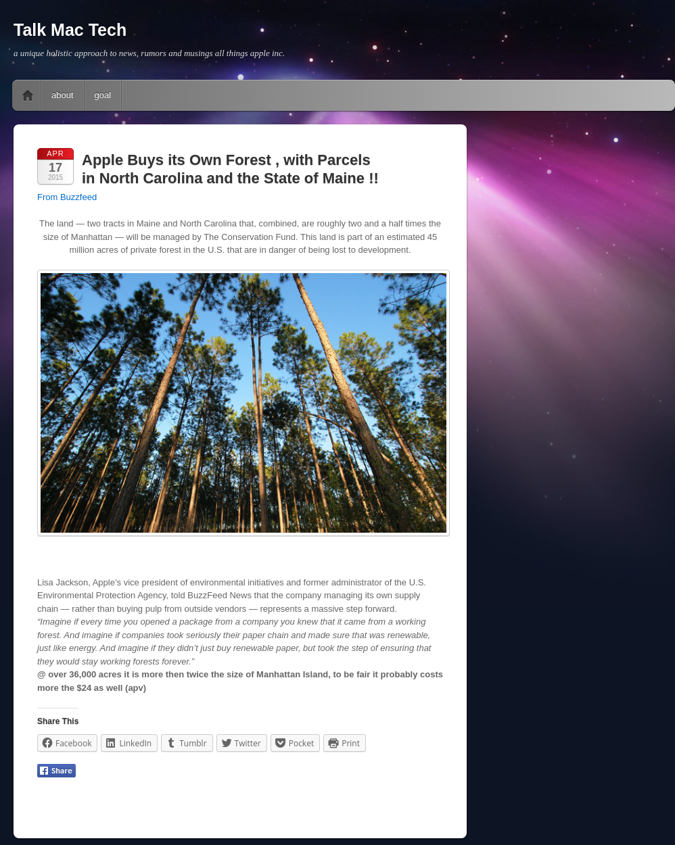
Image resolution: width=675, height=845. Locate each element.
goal (103, 95)
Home (27, 95)
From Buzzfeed (67, 197)
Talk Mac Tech (70, 29)
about (62, 95)
